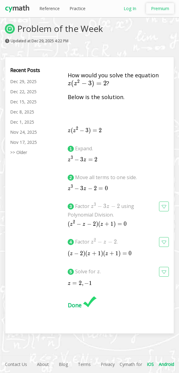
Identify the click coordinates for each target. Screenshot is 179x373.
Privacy (108, 364)
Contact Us (16, 364)
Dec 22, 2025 (23, 91)
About (43, 364)
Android (166, 364)
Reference (49, 8)
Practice (78, 8)
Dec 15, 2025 (23, 102)
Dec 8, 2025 (22, 112)
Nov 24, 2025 (23, 132)
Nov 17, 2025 (23, 142)
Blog (63, 364)
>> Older (18, 152)
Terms (84, 364)
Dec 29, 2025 (23, 81)
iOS (150, 364)
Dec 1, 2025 (22, 122)
